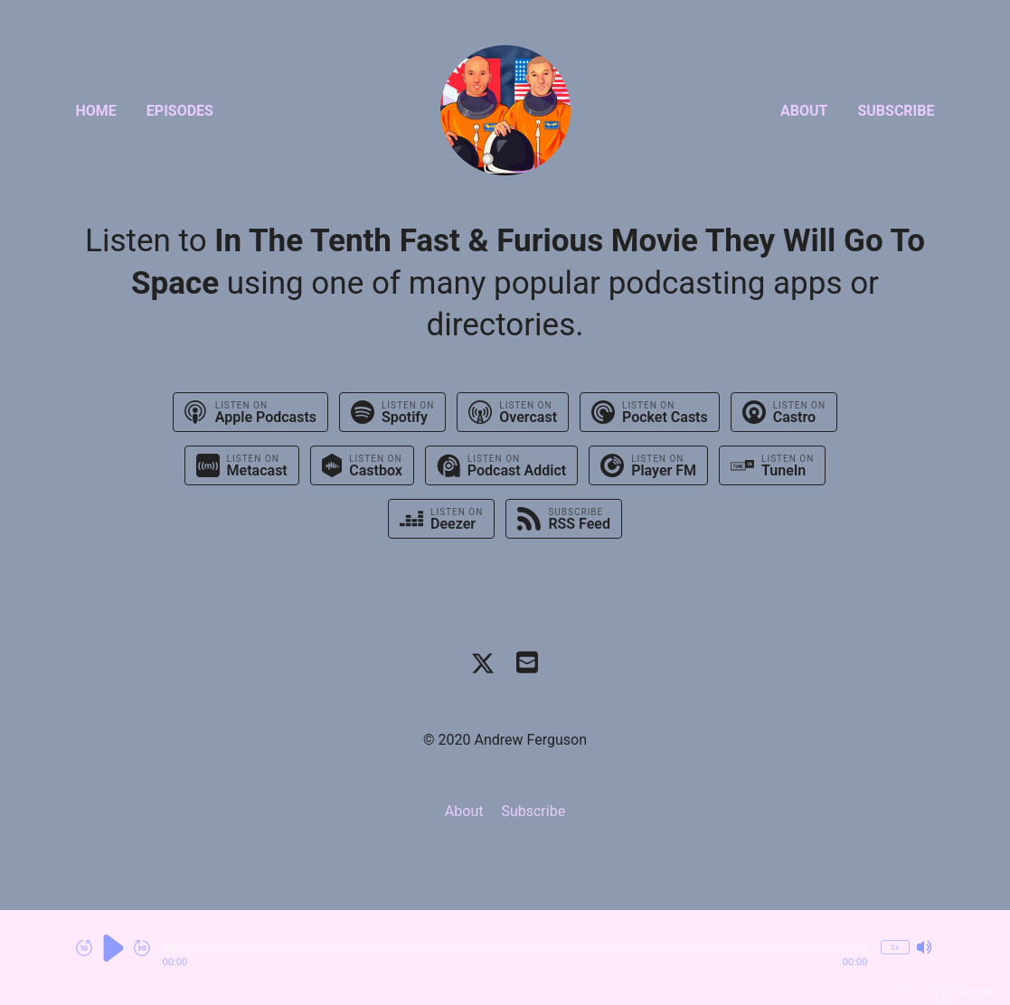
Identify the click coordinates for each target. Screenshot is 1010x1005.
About (803, 110)
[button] (515, 948)
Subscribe (895, 110)
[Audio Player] (505, 957)
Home (96, 110)
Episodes (179, 110)
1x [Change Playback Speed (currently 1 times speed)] (894, 947)
